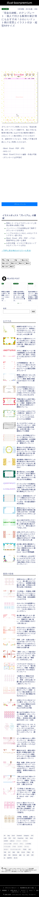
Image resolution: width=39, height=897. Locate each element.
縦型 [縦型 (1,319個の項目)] (28, 855)
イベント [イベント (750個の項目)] (19, 840)
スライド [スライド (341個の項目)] (16, 843)
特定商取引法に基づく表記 (27, 887)
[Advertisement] (19, 49)
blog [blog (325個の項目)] (9, 835)
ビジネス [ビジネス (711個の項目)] (20, 846)
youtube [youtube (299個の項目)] (6, 840)
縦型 (12, 266)
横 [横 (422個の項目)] (32, 852)
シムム (24, 891)
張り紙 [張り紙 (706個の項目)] (23, 852)
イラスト (11, 260)
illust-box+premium (19, 2)
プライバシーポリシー (11, 887)
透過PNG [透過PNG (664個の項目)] (9, 857)
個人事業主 (6, 263)
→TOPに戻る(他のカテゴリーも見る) (16, 250)
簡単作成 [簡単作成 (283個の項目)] (15, 855)
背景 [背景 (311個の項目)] (32, 855)
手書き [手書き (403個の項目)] (28, 852)
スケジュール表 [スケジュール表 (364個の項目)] (7, 843)
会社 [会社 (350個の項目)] (30, 849)
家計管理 (14, 263)
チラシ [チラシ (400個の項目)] (21, 843)
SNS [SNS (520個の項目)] (27, 838)
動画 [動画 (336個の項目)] (14, 852)
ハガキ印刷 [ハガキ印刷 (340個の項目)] (28, 843)
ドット (18, 260)
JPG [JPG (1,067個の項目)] (32, 835)
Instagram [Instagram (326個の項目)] (26, 835)
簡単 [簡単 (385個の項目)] (9, 855)
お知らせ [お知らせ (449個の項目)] (12, 840)
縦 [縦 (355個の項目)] (24, 855)
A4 (4, 260)
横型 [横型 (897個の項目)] (5, 855)
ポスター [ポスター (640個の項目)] (6, 849)
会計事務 (25, 260)
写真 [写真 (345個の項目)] (5, 852)
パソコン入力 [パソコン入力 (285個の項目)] (7, 846)
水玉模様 (6, 266)
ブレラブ (23, 890)
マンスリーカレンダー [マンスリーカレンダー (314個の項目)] (15, 849)
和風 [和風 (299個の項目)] (18, 852)
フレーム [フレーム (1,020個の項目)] (26, 846)
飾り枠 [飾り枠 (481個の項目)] (15, 857)
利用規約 (4, 890)
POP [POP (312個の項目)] (14, 838)
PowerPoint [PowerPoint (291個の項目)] (20, 838)
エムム (31, 890)
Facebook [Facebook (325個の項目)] (19, 835)
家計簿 (22, 263)
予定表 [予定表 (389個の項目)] (24, 849)
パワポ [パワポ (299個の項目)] (14, 846)
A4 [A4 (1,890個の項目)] (4, 835)
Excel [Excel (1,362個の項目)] (13, 835)
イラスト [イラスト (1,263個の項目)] (25, 840)
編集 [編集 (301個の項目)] (20, 855)
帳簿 (28, 263)
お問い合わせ (13, 890)
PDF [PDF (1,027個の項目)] (10, 838)
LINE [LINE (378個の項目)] (5, 838)
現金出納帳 (5, 9)
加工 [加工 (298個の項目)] (9, 852)
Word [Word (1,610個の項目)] (31, 838)
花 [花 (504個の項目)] (4, 857)
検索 (4, 308)
